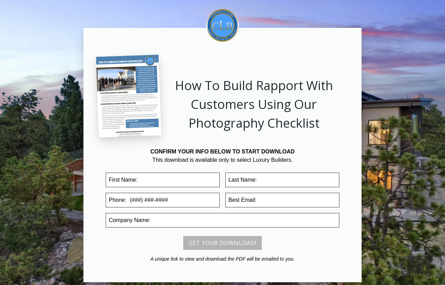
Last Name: (242, 180)
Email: (242, 200)
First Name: (123, 180)
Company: (130, 220)
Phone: (118, 200)
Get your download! (222, 243)
